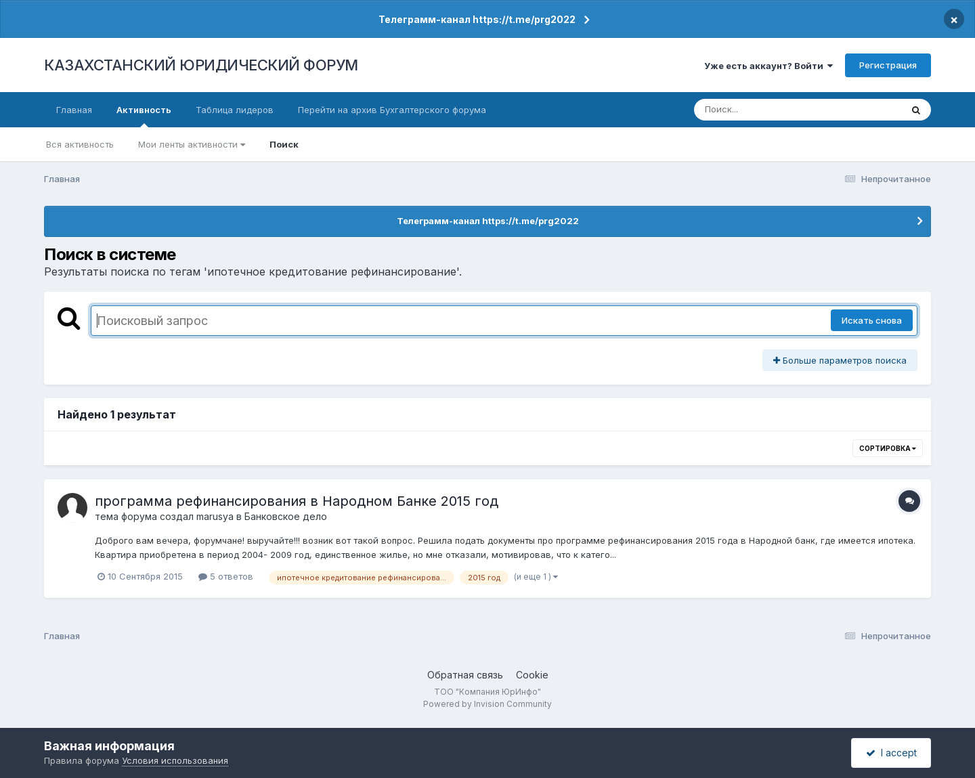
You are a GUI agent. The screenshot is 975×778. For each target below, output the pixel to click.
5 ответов (225, 576)
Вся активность (80, 144)
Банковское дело (285, 516)
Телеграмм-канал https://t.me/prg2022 (477, 19)
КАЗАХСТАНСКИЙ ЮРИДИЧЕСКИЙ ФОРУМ (201, 65)
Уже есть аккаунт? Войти (768, 65)
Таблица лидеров (235, 109)
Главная (74, 109)
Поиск (284, 144)
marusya (215, 516)
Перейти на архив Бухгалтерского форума (392, 109)
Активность (143, 115)
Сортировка (887, 448)
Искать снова (872, 320)
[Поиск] (772, 110)
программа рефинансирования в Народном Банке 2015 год (296, 501)
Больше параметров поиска (840, 360)
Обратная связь (465, 674)
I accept (891, 752)
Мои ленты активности (191, 144)
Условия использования (175, 760)
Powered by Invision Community (487, 704)
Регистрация (888, 65)
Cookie (532, 674)
